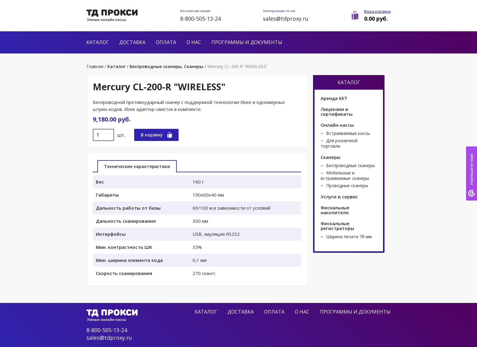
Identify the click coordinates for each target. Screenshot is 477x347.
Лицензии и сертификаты (337, 111)
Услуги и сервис (339, 196)
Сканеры (193, 66)
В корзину (156, 135)
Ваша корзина (377, 11)
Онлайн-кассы (337, 124)
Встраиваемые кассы (348, 133)
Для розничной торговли (339, 143)
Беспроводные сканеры (156, 66)
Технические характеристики (137, 166)
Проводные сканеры (347, 185)
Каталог (97, 42)
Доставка (132, 42)
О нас (193, 42)
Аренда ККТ (334, 98)
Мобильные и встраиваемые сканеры (345, 175)
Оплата (166, 42)
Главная (94, 66)
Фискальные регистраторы (337, 226)
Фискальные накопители (335, 210)
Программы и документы (246, 42)
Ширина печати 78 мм (349, 236)
